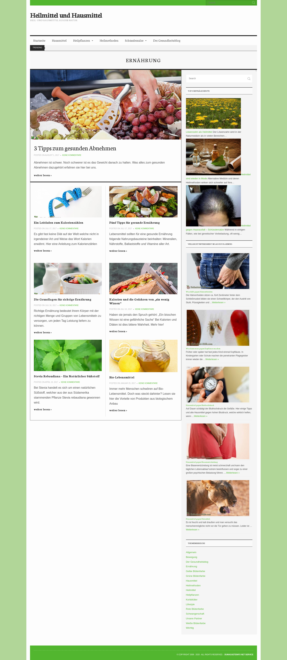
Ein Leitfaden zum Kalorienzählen (58, 222)
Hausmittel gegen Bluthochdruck (200, 405)
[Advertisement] (174, 17)
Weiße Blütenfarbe (196, 623)
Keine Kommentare (71, 155)
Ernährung (191, 566)
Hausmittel (59, 40)
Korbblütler (191, 599)
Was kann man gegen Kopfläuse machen (203, 348)
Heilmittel (191, 590)
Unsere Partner (194, 618)
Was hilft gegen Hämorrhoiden (199, 291)
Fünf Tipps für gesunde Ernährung (134, 222)
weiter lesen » (43, 175)
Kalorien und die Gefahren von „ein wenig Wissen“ (139, 301)
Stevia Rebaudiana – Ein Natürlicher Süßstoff (66, 376)
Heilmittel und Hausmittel (66, 14)
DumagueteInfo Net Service (238, 655)
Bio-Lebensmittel (121, 377)
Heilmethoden (109, 40)
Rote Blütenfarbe (195, 609)
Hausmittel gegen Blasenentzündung (202, 462)
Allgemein (191, 552)
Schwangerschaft (195, 613)
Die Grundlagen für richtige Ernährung (62, 299)
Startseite (39, 40)
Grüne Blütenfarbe (195, 576)
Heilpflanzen (81, 40)
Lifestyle (190, 604)
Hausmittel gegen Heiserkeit (198, 518)
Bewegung (191, 557)
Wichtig (190, 627)
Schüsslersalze (134, 40)
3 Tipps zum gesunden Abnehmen (75, 148)
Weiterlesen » (218, 302)
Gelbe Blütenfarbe (195, 571)
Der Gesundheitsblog (166, 40)
